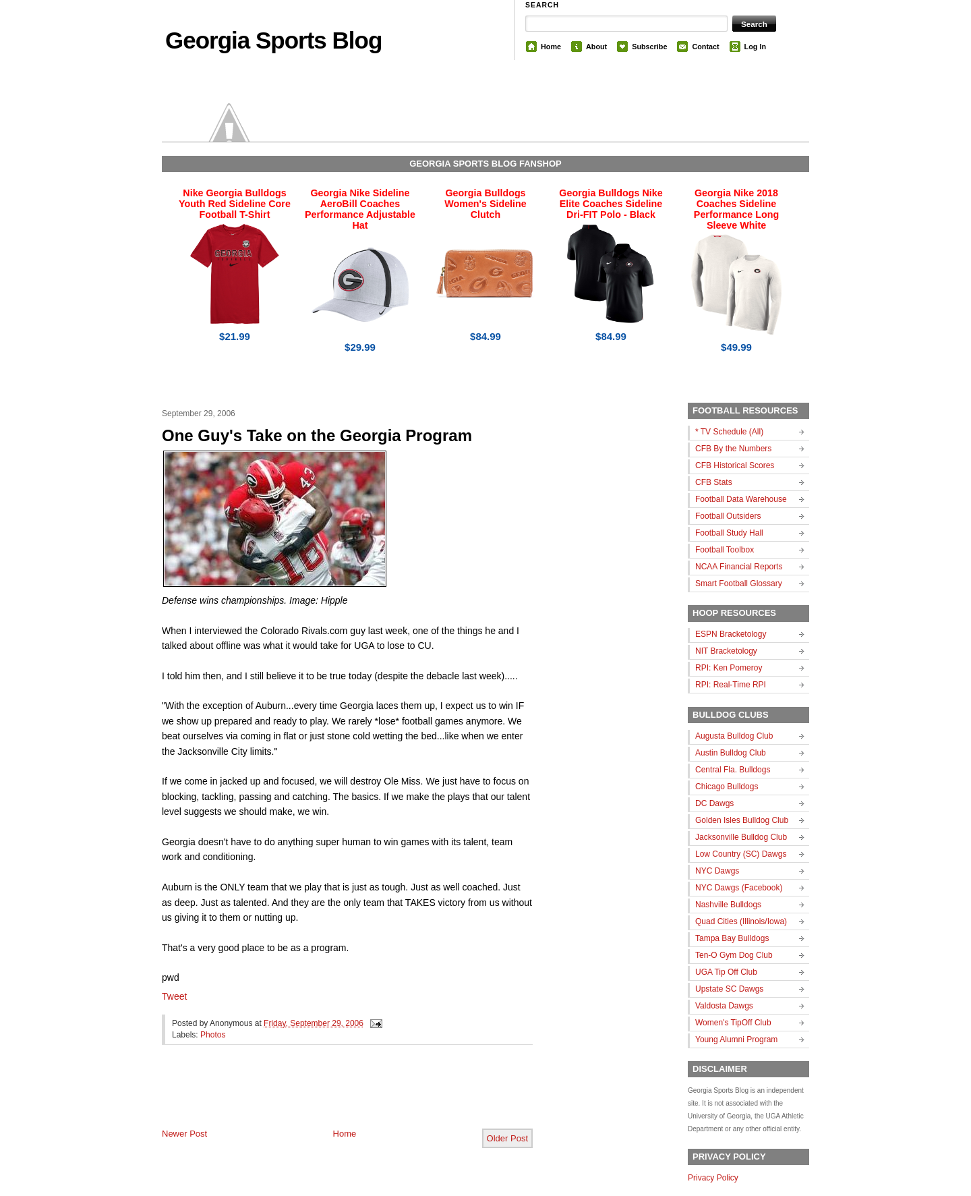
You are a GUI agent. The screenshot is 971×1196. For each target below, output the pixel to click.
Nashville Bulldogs (728, 904)
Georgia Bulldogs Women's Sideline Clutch (485, 204)
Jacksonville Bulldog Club (741, 837)
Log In (755, 46)
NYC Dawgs (717, 871)
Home (551, 46)
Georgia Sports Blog (273, 40)
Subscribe (649, 46)
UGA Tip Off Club (726, 972)
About (596, 46)
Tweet (174, 996)
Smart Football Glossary (738, 583)
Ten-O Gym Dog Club (734, 955)
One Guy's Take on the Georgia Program (317, 435)
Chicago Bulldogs (726, 786)
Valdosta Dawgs (724, 1005)
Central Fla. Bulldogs (732, 769)
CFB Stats (713, 482)
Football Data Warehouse (741, 499)
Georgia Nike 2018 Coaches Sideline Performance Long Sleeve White (736, 209)
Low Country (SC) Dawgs (740, 854)
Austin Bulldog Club (730, 753)
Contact (705, 46)
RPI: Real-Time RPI (730, 684)
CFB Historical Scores (734, 465)
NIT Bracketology (726, 651)
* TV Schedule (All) (729, 431)
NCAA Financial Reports (738, 566)
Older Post (507, 1138)
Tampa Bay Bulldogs (732, 938)
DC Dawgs (714, 803)
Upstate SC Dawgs (729, 989)
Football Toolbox (724, 549)
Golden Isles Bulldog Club (741, 820)
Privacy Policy (713, 1178)
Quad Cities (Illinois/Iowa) (741, 921)
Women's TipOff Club (733, 1022)
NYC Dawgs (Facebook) (738, 887)
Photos (212, 1035)
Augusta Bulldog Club (734, 736)
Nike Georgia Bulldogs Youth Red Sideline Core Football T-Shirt (235, 204)
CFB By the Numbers (733, 448)
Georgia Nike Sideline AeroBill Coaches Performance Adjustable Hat (360, 209)
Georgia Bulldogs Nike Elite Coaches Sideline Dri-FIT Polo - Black (610, 204)
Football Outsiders (728, 516)
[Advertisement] (319, 1097)
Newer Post (184, 1134)
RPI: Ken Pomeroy (728, 668)
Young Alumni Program (736, 1039)
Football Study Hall (729, 533)
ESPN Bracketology (730, 634)
